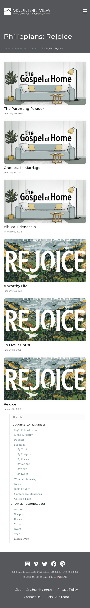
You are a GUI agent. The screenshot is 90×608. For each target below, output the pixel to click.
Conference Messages (28, 494)
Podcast (19, 439)
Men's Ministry (23, 434)
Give (18, 589)
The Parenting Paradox (24, 109)
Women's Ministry (25, 479)
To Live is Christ (17, 345)
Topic (17, 524)
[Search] (48, 417)
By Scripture (25, 454)
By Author (23, 463)
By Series (23, 459)
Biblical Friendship (20, 227)
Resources (20, 48)
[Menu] (84, 11)
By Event (22, 473)
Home (7, 48)
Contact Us (32, 597)
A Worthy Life (15, 286)
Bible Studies (22, 489)
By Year (22, 468)
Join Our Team (58, 597)
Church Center (39, 590)
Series (34, 48)
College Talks (22, 498)
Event (17, 529)
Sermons (19, 444)
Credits (44, 576)
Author (18, 509)
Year (17, 534)
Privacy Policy (67, 589)
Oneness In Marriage (22, 168)
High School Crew (25, 430)
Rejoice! (10, 404)
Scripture (20, 514)
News (17, 484)
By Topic (22, 449)
